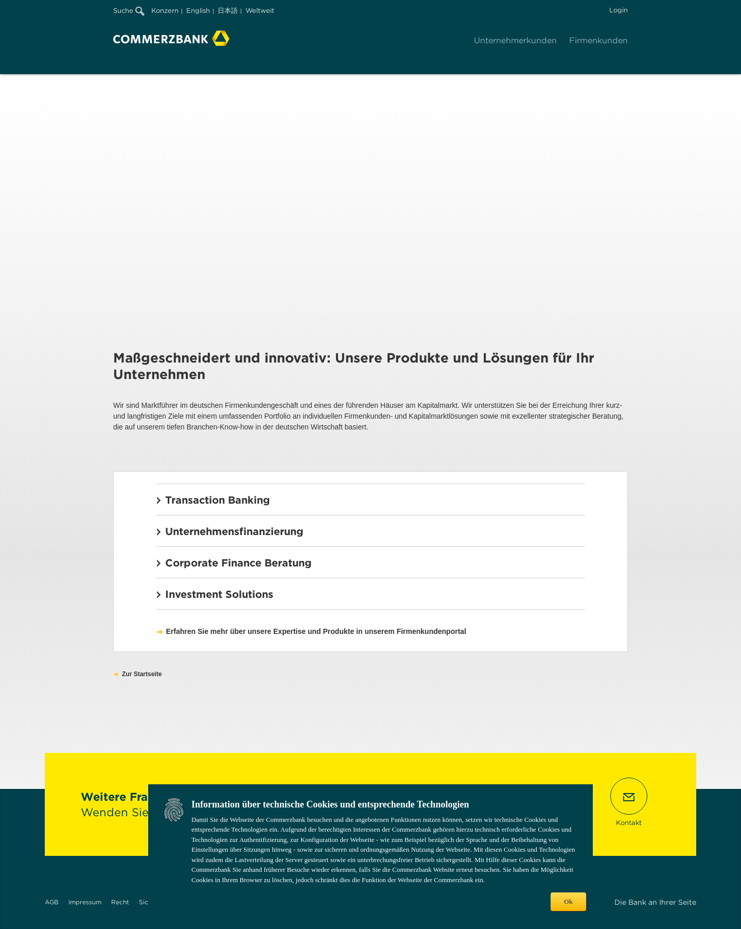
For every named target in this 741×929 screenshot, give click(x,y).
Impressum (84, 902)
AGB (52, 902)
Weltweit (259, 10)
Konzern (165, 10)
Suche (129, 10)
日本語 (228, 10)
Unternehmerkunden (515, 40)
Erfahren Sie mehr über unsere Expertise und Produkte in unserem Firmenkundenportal (316, 631)
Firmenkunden (598, 40)
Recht (120, 902)
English (198, 10)
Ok (568, 901)
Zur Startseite (142, 674)
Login (618, 10)
